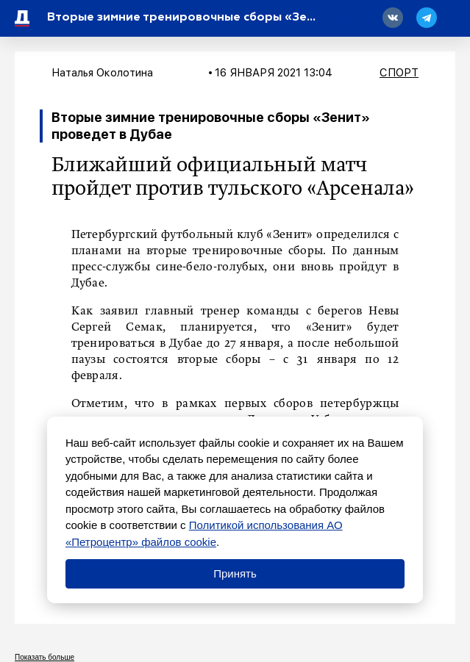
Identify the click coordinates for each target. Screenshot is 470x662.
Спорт (399, 72)
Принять (235, 573)
